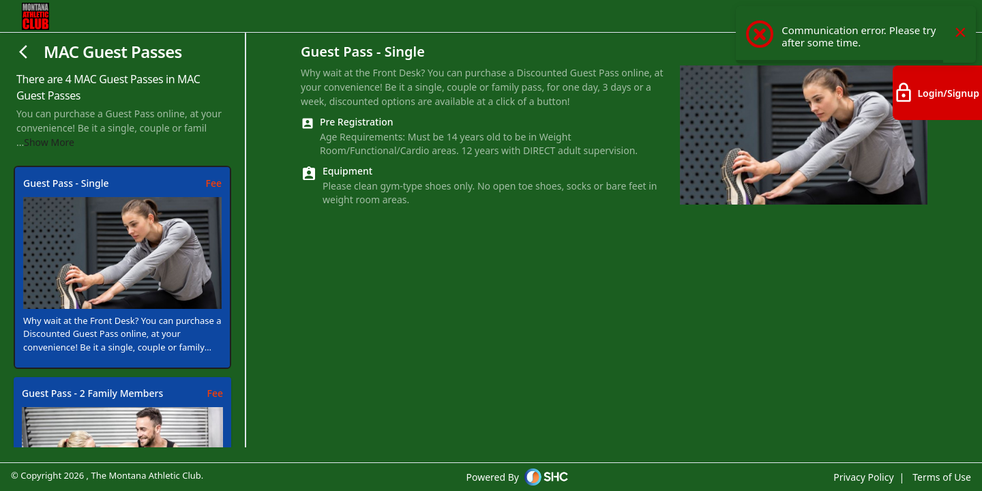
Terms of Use (941, 477)
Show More (49, 142)
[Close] (24, 51)
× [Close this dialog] (960, 41)
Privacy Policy (863, 477)
